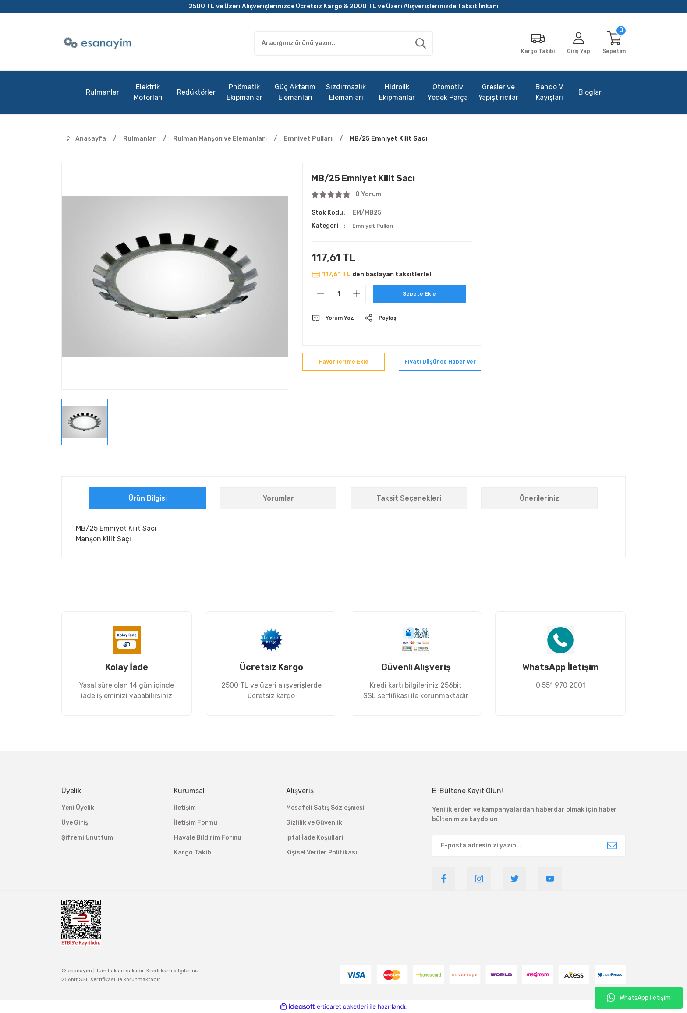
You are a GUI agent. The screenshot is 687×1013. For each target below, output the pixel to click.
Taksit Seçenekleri (408, 498)
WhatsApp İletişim (639, 997)
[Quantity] (338, 294)
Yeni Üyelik (77, 808)
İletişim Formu (195, 822)
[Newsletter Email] (529, 846)
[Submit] (612, 846)
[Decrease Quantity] (320, 294)
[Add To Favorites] (343, 365)
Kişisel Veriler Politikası (321, 852)
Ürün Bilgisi (147, 498)
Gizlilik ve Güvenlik (314, 822)
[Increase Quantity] (356, 294)
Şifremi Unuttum (87, 837)
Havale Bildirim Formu (207, 837)
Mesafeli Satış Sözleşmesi (325, 808)
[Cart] (613, 43)
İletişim (185, 808)
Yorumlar (278, 498)
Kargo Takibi (193, 852)
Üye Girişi (75, 822)
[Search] (343, 43)
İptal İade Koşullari (315, 837)
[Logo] (98, 43)
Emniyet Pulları (375, 225)
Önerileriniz (539, 498)
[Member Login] (574, 43)
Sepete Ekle (419, 293)
